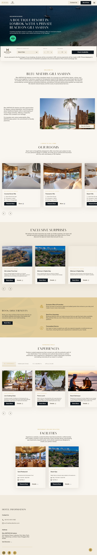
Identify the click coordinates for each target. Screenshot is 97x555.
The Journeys (37, 364)
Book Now (86, 2)
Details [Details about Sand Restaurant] (35, 484)
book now (9, 403)
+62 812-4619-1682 (9, 520)
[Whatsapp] (15, 553)
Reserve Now (10, 203)
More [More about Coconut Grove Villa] (21, 203)
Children (60, 48)
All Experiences (9, 364)
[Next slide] (10, 213)
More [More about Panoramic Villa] (62, 203)
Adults (45, 48)
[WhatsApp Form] (90, 550)
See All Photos (86, 126)
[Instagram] (4, 553)
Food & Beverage (23, 364)
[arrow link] (11, 542)
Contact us (73, 2)
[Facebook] (9, 553)
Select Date (27, 52)
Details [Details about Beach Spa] (68, 484)
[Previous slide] (4, 213)
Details (20, 280)
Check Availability (82, 52)
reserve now (24, 484)
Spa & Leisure (49, 364)
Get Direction (7, 542)
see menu (22, 479)
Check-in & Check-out (23, 48)
